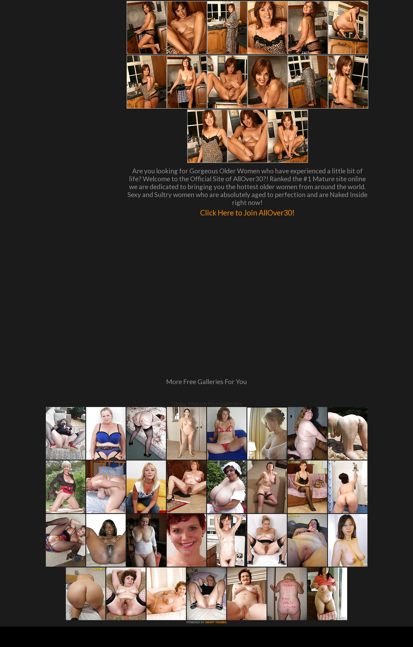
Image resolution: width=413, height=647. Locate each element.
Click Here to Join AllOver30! (247, 211)
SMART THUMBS (216, 550)
